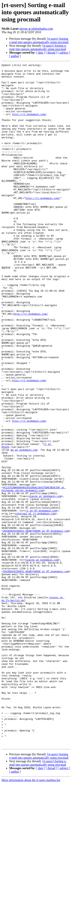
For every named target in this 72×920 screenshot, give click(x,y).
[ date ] (40, 52)
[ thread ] (51, 52)
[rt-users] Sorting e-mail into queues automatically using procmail (39, 40)
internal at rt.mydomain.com (35, 603)
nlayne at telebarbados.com (36, 28)
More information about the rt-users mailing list (31, 916)
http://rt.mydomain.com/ (29, 124)
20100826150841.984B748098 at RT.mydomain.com (36, 624)
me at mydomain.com (24, 527)
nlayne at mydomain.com (44, 583)
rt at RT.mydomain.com (41, 600)
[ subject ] (64, 52)
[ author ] (15, 56)
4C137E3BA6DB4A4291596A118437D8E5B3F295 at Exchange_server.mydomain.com (34, 574)
